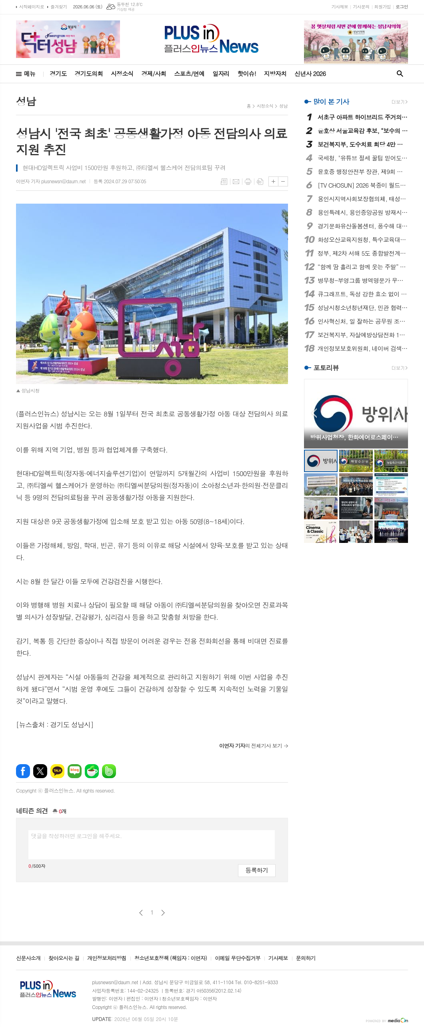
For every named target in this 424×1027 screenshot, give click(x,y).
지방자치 (275, 73)
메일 (236, 182)
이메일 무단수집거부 (237, 958)
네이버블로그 (75, 771)
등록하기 (257, 870)
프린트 (248, 182)
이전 (141, 912)
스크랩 (260, 182)
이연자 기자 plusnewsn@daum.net (51, 181)
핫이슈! (246, 73)
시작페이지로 (31, 7)
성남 (283, 106)
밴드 (109, 771)
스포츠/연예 (189, 73)
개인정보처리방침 (106, 958)
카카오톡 (57, 771)
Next (398, 413)
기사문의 (361, 7)
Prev (314, 413)
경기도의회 (89, 73)
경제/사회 (153, 73)
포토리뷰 (326, 368)
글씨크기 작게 (283, 181)
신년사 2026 (310, 73)
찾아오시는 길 (63, 958)
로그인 (402, 7)
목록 (224, 182)
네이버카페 (92, 771)
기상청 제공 (126, 9)
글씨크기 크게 (273, 181)
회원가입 (382, 7)
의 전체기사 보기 (250, 745)
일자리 (220, 73)
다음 (163, 912)
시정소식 (122, 73)
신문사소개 (28, 958)
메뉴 (29, 73)
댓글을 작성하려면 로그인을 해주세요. (76, 836)
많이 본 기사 (331, 101)
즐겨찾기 (58, 7)
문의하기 (306, 958)
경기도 (58, 73)
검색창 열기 (400, 74)
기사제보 (340, 7)
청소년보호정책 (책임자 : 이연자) (170, 958)
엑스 (40, 771)
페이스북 (23, 771)
